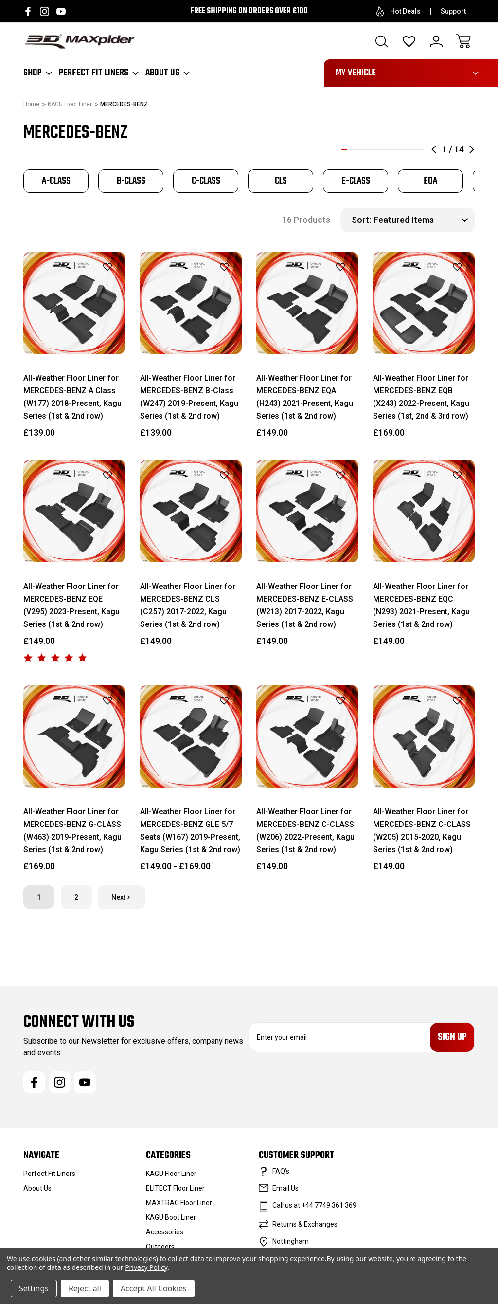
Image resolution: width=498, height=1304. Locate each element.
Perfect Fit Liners (99, 73)
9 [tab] (391, 149)
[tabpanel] (55, 181)
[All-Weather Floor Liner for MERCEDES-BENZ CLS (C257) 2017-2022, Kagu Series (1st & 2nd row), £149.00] (191, 511)
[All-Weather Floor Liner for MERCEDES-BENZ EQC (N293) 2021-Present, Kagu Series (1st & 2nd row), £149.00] (424, 511)
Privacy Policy (146, 1267)
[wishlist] (95, 267)
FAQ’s (280, 1172)
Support (453, 11)
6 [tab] (373, 149)
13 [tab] (415, 149)
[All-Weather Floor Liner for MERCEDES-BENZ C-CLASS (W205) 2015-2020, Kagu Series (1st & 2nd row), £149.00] (424, 736)
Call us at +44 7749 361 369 (314, 1207)
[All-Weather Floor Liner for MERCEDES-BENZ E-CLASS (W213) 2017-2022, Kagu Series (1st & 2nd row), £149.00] (307, 511)
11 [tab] (403, 149)
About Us (167, 73)
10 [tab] (397, 149)
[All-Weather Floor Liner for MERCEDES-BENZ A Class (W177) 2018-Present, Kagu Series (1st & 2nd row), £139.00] (74, 303)
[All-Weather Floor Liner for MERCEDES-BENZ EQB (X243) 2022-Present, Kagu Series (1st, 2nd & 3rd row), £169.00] (424, 303)
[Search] (382, 41)
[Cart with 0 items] (463, 41)
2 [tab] (350, 149)
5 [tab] (368, 149)
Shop (37, 73)
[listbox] (423, 220)
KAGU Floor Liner (171, 1175)
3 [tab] (356, 149)
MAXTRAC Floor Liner (179, 1204)
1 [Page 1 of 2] (39, 897)
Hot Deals (398, 11)
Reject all (85, 1288)
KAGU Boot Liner (171, 1219)
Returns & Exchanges (305, 1226)
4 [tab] (362, 149)
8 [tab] (386, 149)
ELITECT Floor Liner (175, 1190)
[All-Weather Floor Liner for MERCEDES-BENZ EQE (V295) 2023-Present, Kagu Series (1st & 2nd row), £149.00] (74, 511)
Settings (34, 1288)
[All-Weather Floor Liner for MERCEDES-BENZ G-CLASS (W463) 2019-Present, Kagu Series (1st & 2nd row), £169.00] (74, 736)
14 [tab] (421, 149)
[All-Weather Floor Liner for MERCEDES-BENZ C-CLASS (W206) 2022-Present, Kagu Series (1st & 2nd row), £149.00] (307, 736)
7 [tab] (379, 149)
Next (121, 897)
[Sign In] (436, 41)
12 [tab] (409, 149)
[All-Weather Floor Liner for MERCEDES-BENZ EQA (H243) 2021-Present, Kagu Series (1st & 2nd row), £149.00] (307, 303)
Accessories (164, 1233)
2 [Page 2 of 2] (76, 897)
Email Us (285, 1190)
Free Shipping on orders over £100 (249, 11)
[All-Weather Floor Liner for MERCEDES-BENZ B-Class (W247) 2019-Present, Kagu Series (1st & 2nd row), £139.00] (191, 303)
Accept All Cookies (154, 1288)
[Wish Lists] (409, 41)
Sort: (361, 220)
